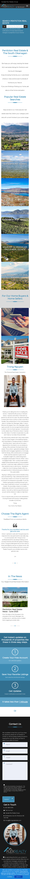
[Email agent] (15, 820)
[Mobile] (15, 757)
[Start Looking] (26, 26)
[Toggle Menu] (27, 6)
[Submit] (8, 799)
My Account (20, 7)
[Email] (15, 751)
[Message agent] (15, 810)
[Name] (15, 744)
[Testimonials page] (15, 540)
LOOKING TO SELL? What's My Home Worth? (15, 350)
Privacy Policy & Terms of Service (13, 791)
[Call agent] (15, 808)
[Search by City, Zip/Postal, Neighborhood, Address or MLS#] (15, 26)
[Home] (7, 6)
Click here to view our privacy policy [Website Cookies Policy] (14, 872)
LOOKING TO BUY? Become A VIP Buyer (15, 322)
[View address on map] (15, 817)
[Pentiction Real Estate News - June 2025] (15, 604)
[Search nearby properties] (4, 26)
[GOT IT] (18, 876)
